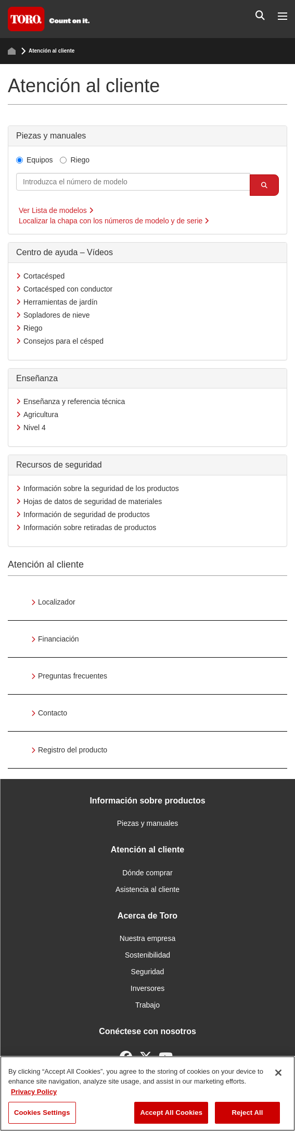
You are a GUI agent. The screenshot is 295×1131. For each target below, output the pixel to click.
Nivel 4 (34, 427)
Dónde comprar (147, 873)
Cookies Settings (42, 1112)
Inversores (147, 988)
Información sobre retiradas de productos (89, 527)
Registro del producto (72, 750)
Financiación (58, 639)
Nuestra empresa (147, 938)
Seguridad (147, 971)
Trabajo (147, 1005)
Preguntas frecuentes (72, 676)
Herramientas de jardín (60, 302)
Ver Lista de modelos (56, 210)
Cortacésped (44, 276)
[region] (147, 1093)
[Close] (278, 1072)
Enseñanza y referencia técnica (74, 401)
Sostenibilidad (147, 955)
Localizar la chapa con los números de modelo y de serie (114, 221)
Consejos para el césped (63, 341)
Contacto (52, 713)
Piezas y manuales (147, 823)
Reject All (247, 1112)
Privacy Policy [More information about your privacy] (34, 1092)
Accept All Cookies (171, 1112)
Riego (74, 160)
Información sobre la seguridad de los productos (101, 488)
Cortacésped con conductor (67, 289)
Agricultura (40, 414)
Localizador (56, 602)
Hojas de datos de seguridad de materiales (92, 501)
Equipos (34, 160)
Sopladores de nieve (56, 315)
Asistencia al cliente (147, 889)
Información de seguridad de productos (86, 514)
